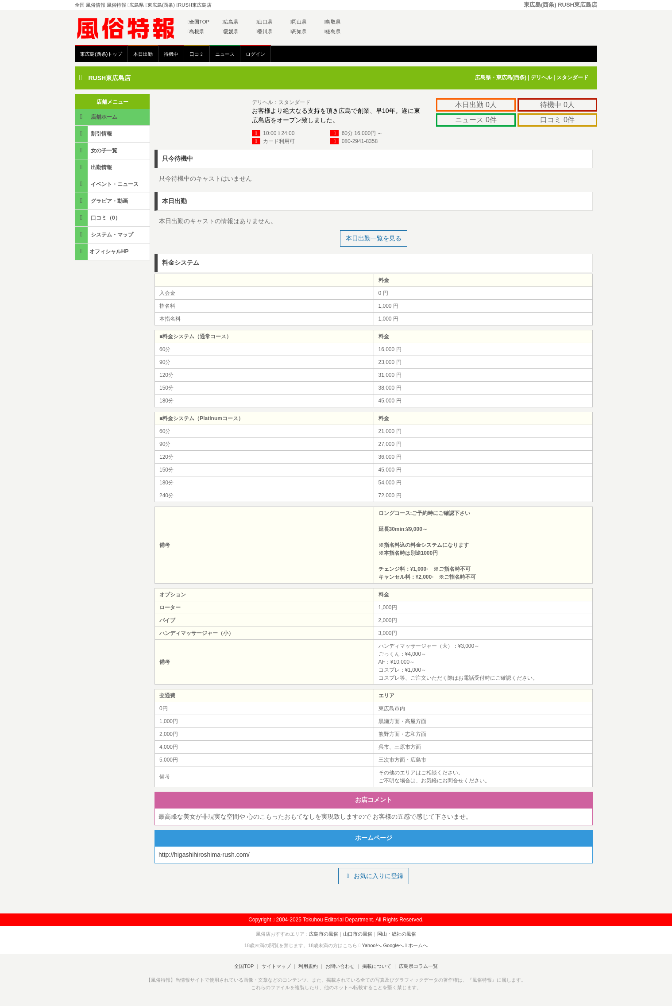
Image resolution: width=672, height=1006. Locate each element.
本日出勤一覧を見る (374, 237)
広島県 (230, 21)
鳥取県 (332, 21)
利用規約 (308, 965)
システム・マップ (105, 234)
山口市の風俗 (357, 933)
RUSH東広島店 (109, 77)
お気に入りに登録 (373, 875)
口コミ (196, 54)
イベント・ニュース (108, 183)
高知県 (298, 31)
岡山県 (298, 21)
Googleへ (393, 945)
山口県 (264, 21)
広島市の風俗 (323, 933)
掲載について (376, 965)
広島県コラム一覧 (418, 965)
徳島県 (332, 31)
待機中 (171, 54)
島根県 (196, 31)
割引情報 (94, 133)
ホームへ (416, 945)
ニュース (225, 54)
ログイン (255, 54)
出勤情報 (94, 166)
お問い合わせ (340, 965)
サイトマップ (275, 965)
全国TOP (198, 21)
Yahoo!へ (372, 945)
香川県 (264, 31)
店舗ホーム (97, 116)
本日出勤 (143, 54)
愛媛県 (230, 31)
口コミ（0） (98, 217)
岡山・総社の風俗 (396, 933)
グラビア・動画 (102, 200)
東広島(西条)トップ (101, 54)
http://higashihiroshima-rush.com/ (204, 854)
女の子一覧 (97, 150)
